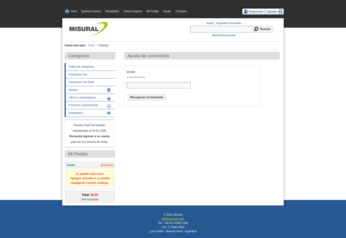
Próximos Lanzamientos (83, 105)
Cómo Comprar (132, 11)
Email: (190, 75)
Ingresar (272, 11)
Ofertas (73, 90)
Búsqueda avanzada (223, 35)
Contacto (181, 11)
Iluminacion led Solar (81, 82)
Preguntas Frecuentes (228, 23)
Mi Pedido (152, 11)
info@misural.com (173, 218)
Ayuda (167, 11)
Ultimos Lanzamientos (82, 97)
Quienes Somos (91, 11)
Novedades (112, 11)
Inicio (74, 11)
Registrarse (256, 11)
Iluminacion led (78, 74)
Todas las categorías (81, 66)
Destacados (76, 113)
